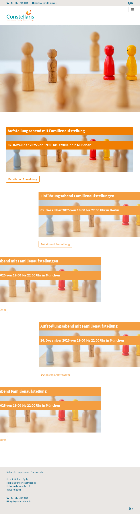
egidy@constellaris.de (45, 2)
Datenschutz (37, 472)
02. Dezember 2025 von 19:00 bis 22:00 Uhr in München (46, 145)
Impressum (23, 472)
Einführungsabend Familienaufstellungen (103, 195)
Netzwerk (11, 472)
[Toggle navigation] (132, 9)
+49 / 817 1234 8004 (18, 2)
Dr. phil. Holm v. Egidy (17, 479)
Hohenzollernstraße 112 (18, 486)
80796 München (14, 489)
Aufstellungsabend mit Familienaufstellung (42, 130)
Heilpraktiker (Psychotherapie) (21, 482)
